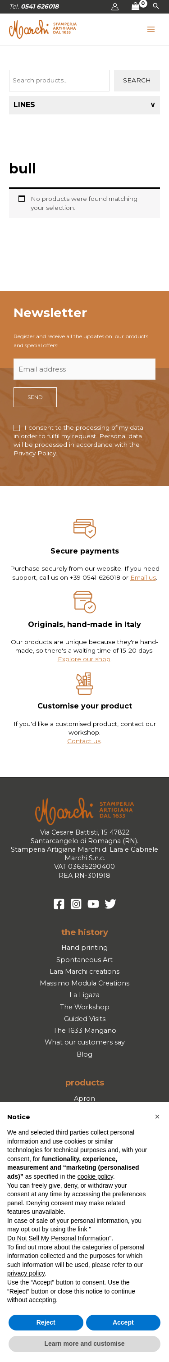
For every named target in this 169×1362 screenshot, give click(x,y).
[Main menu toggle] (151, 29)
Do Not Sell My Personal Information (58, 1238)
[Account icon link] (115, 7)
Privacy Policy (35, 453)
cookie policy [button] (95, 1176)
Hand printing (84, 948)
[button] (156, 7)
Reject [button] (46, 1322)
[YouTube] (93, 904)
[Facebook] (59, 904)
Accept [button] (123, 1322)
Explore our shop (84, 659)
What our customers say (85, 1042)
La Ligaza (84, 995)
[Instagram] (76, 904)
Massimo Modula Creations (84, 983)
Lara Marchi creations (84, 971)
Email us (143, 577)
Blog (84, 1054)
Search (137, 80)
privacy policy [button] (26, 1273)
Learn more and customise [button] (84, 1343)
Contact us (83, 741)
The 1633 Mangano (84, 1030)
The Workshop (85, 1007)
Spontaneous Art (84, 960)
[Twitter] (110, 904)
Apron (84, 1098)
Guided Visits (84, 1019)
